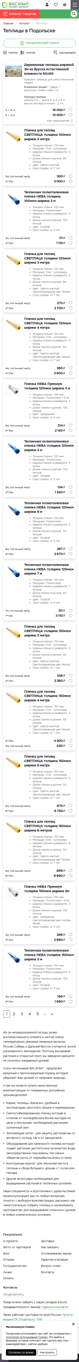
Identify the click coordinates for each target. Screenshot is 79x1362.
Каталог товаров (19, 14)
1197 (38, 1317)
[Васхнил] (15, 5)
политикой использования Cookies (27, 1337)
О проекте (10, 1241)
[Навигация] (75, 4)
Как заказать (50, 1247)
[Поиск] (74, 13)
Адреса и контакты (55, 1307)
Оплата (8, 1278)
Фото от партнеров (17, 1247)
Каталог (24, 23)
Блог (6, 1253)
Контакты (47, 1272)
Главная (8, 23)
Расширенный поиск (39, 43)
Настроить (47, 1352)
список (30, 52)
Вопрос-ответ (51, 1266)
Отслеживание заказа (56, 1253)
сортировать (67, 52)
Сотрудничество (15, 1266)
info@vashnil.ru (13, 1294)
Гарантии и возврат (54, 1259)
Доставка (47, 1241)
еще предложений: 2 (59, 120)
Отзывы (8, 1259)
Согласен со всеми (21, 1352)
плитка (12, 52)
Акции (7, 1272)
